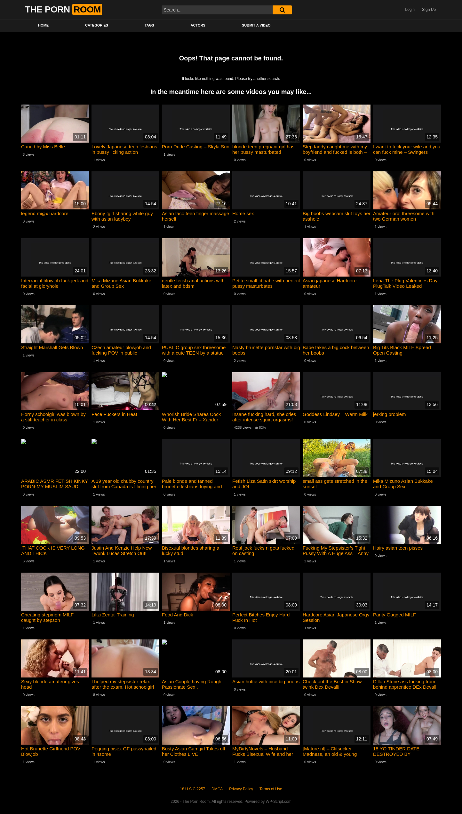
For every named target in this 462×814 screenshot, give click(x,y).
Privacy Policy (241, 789)
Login (410, 9)
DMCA (217, 789)
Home (43, 25)
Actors (198, 25)
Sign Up (429, 9)
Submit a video (256, 25)
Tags (149, 25)
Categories (96, 25)
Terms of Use (270, 789)
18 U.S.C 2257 (192, 789)
